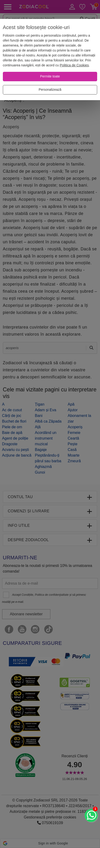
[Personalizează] (50, 89)
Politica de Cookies (74, 65)
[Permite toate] (50, 76)
